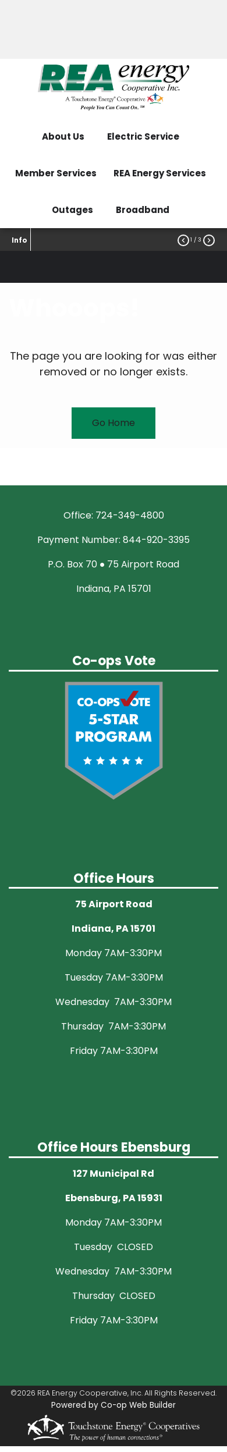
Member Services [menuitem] (56, 173)
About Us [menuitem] (63, 136)
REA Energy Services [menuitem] (160, 173)
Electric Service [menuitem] (143, 136)
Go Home (113, 422)
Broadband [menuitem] (142, 210)
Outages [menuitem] (72, 210)
